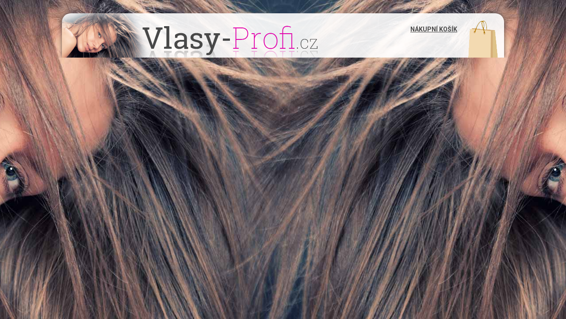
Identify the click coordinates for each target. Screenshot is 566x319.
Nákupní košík (433, 29)
